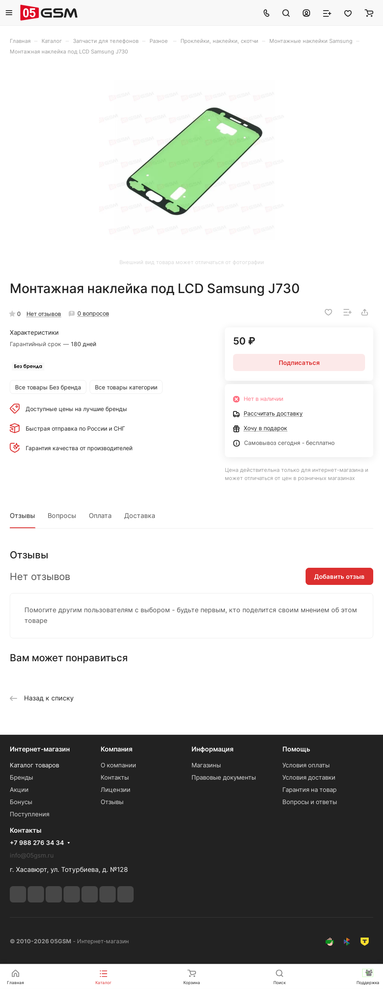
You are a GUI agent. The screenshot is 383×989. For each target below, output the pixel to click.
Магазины (206, 765)
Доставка (139, 515)
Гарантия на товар (309, 789)
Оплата (100, 515)
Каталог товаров (34, 765)
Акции (19, 789)
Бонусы (21, 802)
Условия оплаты (306, 765)
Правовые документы (224, 777)
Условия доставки (308, 777)
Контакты (115, 777)
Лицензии (115, 789)
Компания (116, 749)
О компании (118, 765)
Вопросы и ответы (309, 802)
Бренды (21, 777)
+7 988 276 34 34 (37, 843)
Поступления (29, 814)
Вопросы (62, 515)
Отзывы (22, 515)
